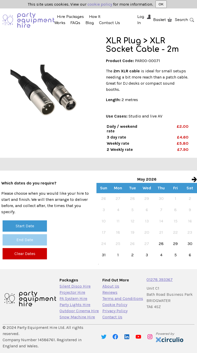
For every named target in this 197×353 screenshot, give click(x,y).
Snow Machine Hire (77, 317)
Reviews (109, 292)
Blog (89, 23)
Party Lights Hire (75, 304)
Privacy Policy (114, 310)
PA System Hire (73, 298)
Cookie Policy (114, 304)
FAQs (75, 23)
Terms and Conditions (122, 298)
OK (161, 4)
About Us (110, 286)
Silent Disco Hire (75, 286)
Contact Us (109, 23)
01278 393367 (159, 279)
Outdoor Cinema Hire (79, 310)
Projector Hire (72, 292)
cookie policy (99, 4)
